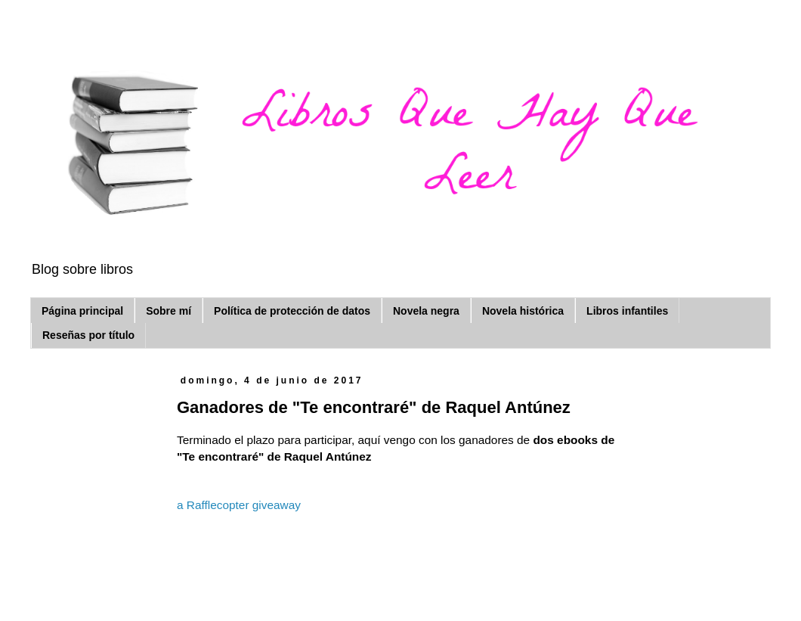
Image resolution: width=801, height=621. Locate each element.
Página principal (82, 311)
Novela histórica (523, 311)
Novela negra (426, 311)
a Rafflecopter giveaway (239, 504)
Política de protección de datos (292, 311)
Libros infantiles (627, 311)
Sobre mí (168, 311)
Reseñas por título (88, 335)
